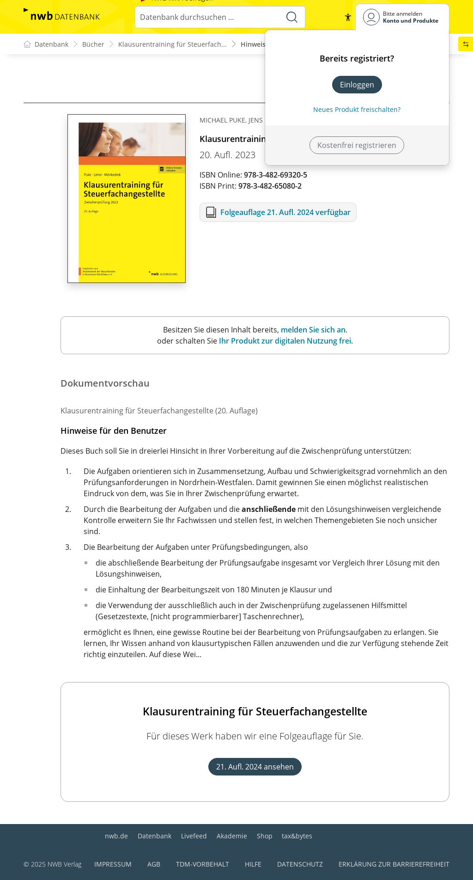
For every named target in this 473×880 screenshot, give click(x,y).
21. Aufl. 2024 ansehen (255, 767)
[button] (347, 17)
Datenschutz (300, 864)
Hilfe (253, 864)
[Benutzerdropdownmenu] (402, 17)
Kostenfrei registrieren (356, 145)
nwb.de (116, 835)
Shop (265, 835)
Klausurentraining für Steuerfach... (172, 44)
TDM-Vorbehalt (202, 864)
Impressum (113, 864)
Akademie (232, 835)
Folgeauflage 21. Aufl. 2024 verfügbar (285, 212)
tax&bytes (297, 835)
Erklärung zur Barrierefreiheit (394, 864)
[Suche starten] (292, 17)
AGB (153, 864)
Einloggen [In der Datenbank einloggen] (357, 85)
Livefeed (194, 835)
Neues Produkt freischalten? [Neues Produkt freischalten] (356, 109)
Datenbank (154, 835)
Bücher (93, 44)
